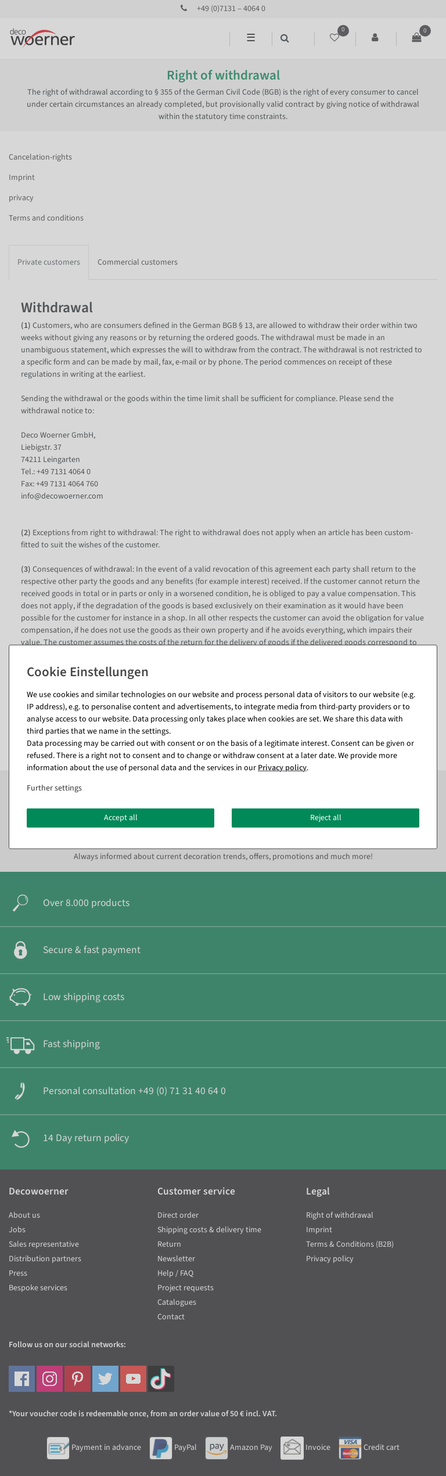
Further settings (54, 787)
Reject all (325, 817)
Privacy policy (282, 767)
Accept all (121, 817)
